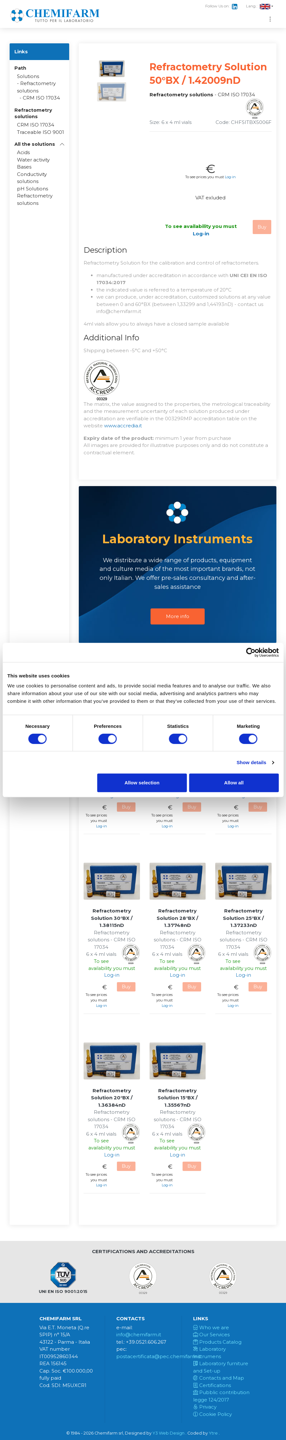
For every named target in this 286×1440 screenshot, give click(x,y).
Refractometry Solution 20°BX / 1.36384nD (112, 1097)
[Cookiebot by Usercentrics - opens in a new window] (251, 652)
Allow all (234, 782)
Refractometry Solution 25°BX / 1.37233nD (243, 918)
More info (177, 616)
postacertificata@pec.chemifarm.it (158, 1356)
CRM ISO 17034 (41, 98)
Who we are (211, 1327)
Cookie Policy (212, 1414)
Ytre (213, 1433)
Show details (251, 762)
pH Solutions (32, 189)
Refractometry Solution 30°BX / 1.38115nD (112, 918)
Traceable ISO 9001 (40, 132)
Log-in (230, 177)
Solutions (28, 76)
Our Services (211, 1334)
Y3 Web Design (168, 1433)
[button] (39, 144)
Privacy (205, 1407)
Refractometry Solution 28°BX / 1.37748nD (177, 918)
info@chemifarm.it (138, 1334)
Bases (24, 167)
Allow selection (142, 782)
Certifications (212, 1385)
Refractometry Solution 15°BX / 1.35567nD (178, 1097)
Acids (23, 152)
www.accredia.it (123, 426)
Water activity (33, 160)
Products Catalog (217, 1342)
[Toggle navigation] (270, 19)
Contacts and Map (218, 1378)
